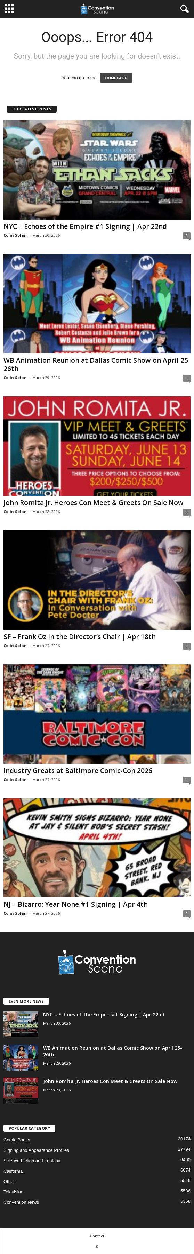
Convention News (21, 1202)
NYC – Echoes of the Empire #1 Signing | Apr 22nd (85, 226)
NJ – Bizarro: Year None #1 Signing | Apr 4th (75, 904)
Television (13, 1191)
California (13, 1171)
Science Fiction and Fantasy (31, 1160)
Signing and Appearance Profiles (36, 1150)
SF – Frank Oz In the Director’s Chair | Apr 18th (79, 636)
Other (9, 1181)
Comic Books (16, 1140)
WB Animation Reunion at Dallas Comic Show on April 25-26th (97, 364)
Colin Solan (15, 235)
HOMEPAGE (116, 78)
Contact (97, 1235)
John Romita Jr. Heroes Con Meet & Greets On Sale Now (93, 502)
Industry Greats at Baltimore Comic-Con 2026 (77, 770)
